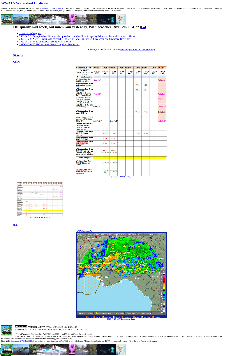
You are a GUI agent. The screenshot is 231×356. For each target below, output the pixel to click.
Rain (15, 225)
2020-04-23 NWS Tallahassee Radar (121, 319)
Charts (16, 61)
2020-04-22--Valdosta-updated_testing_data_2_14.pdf (45, 41)
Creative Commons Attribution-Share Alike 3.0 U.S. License (57, 329)
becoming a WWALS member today (137, 49)
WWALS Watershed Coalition (24, 3)
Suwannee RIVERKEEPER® (51, 8)
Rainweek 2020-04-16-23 (40, 217)
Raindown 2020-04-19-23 (121, 177)
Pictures (18, 55)
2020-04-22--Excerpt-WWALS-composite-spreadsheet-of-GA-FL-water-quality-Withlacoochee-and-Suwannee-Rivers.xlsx (79, 36)
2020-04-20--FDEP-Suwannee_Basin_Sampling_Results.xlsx (49, 44)
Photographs (33, 327)
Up (143, 27)
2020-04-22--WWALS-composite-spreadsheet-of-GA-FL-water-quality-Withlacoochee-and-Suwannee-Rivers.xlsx (75, 39)
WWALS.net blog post (30, 33)
